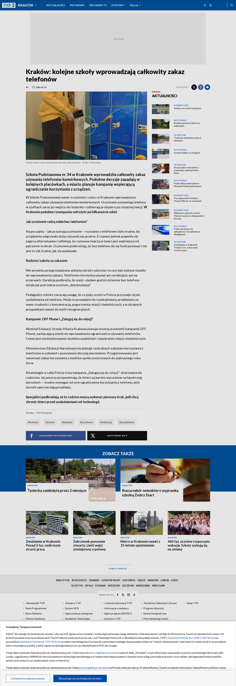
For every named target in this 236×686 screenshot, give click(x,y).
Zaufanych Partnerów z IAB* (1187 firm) (190, 637)
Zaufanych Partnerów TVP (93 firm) (40, 641)
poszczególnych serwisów (103, 652)
